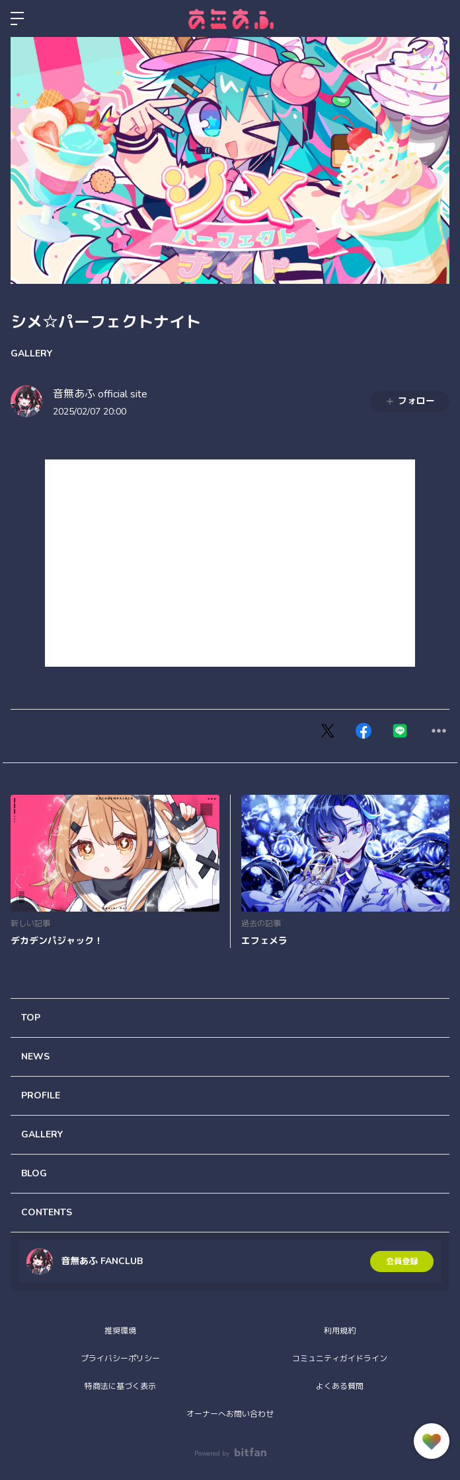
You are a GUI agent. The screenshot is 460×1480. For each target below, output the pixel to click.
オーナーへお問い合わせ (230, 1414)
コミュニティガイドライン (339, 1358)
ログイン (438, 18)
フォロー (410, 401)
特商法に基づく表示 (120, 1386)
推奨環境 (120, 1331)
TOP (30, 1017)
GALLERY (31, 353)
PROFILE (40, 1095)
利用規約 (340, 1331)
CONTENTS (46, 1212)
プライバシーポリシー (120, 1358)
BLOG (34, 1173)
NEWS (35, 1056)
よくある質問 (340, 1386)
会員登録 (402, 1261)
